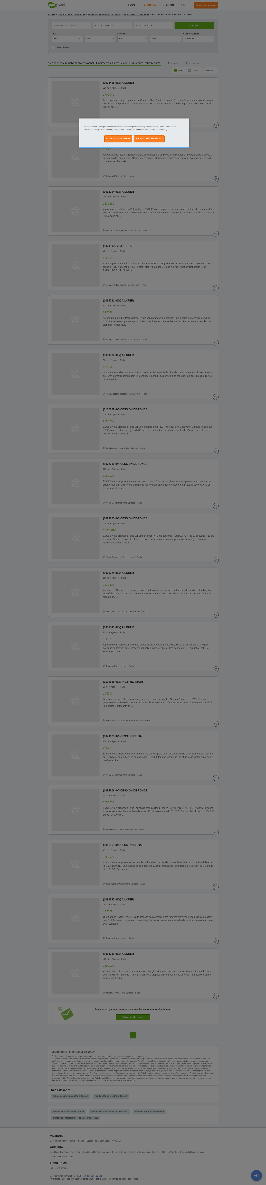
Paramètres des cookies (118, 139)
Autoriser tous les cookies (149, 139)
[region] (134, 133)
